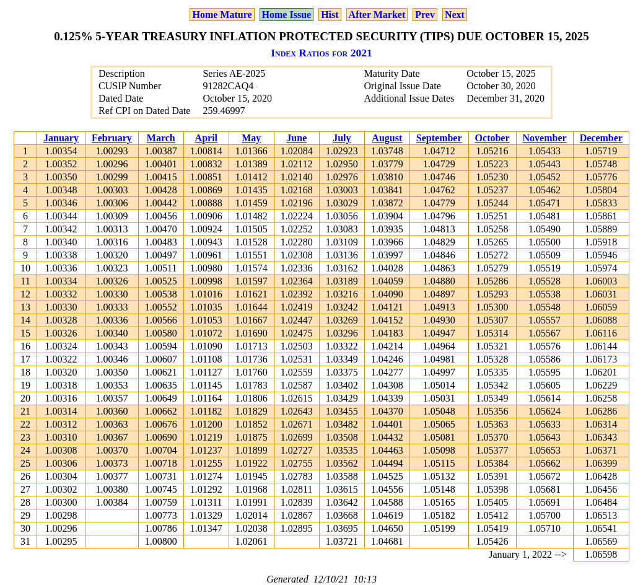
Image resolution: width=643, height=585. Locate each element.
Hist (329, 14)
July (342, 138)
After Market (377, 14)
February (112, 138)
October (492, 138)
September (439, 138)
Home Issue (287, 14)
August (387, 138)
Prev (425, 14)
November (545, 138)
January (61, 138)
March (161, 138)
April (206, 138)
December (601, 138)
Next (455, 14)
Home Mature (222, 14)
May (251, 138)
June (296, 138)
